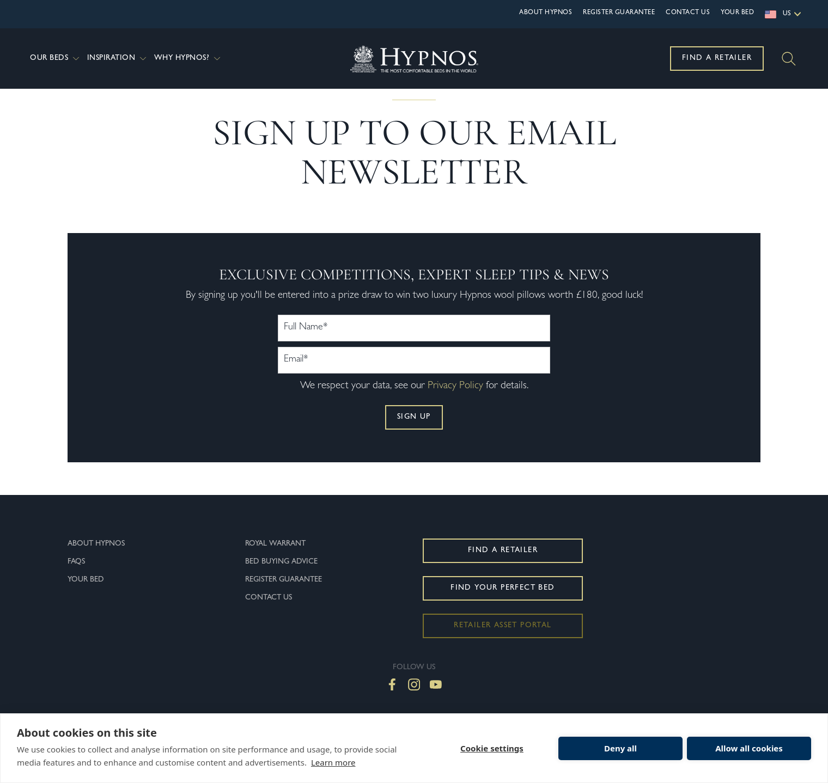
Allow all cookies (749, 748)
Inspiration (118, 58)
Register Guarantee (619, 13)
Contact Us (688, 13)
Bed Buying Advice (281, 584)
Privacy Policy (455, 408)
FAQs (76, 584)
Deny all (620, 748)
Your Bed (737, 13)
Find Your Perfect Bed (502, 610)
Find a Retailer (717, 58)
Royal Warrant (275, 566)
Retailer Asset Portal (502, 647)
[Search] (789, 59)
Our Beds (56, 58)
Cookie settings (491, 748)
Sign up (414, 439)
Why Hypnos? (188, 58)
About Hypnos (545, 13)
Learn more (333, 762)
